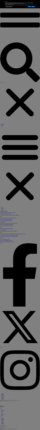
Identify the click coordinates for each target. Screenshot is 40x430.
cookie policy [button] (22, 3)
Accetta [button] (33, 6)
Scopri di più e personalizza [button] (9, 6)
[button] (34, 1)
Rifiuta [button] (29, 6)
